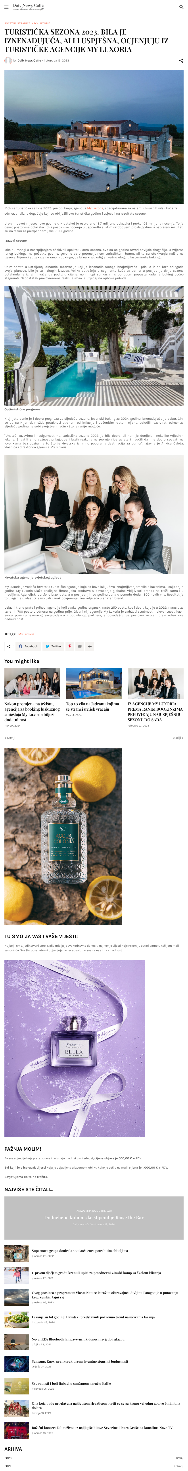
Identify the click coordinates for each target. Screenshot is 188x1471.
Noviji (11, 738)
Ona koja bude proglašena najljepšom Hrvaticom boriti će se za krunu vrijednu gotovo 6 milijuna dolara (106, 1405)
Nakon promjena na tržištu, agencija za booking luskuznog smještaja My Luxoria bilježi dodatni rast (32, 711)
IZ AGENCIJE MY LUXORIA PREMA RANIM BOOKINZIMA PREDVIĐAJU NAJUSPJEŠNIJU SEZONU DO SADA (155, 711)
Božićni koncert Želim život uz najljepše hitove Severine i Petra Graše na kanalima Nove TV (102, 1428)
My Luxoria (42, 23)
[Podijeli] (181, 60)
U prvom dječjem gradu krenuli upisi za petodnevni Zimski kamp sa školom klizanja (96, 1273)
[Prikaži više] (89, 646)
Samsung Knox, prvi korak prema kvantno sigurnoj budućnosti (80, 1361)
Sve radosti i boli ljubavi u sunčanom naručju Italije (71, 1383)
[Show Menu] (6, 7)
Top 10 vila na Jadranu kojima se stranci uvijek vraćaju (92, 706)
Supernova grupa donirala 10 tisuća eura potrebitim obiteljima (80, 1251)
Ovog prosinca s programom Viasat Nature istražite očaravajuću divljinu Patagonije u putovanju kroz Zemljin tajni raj (105, 1295)
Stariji (177, 738)
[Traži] (182, 7)
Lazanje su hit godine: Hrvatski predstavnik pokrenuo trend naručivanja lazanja (93, 1317)
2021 (94, 1466)
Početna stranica (17, 23)
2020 (94, 1458)
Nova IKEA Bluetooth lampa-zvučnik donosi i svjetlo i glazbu (78, 1339)
